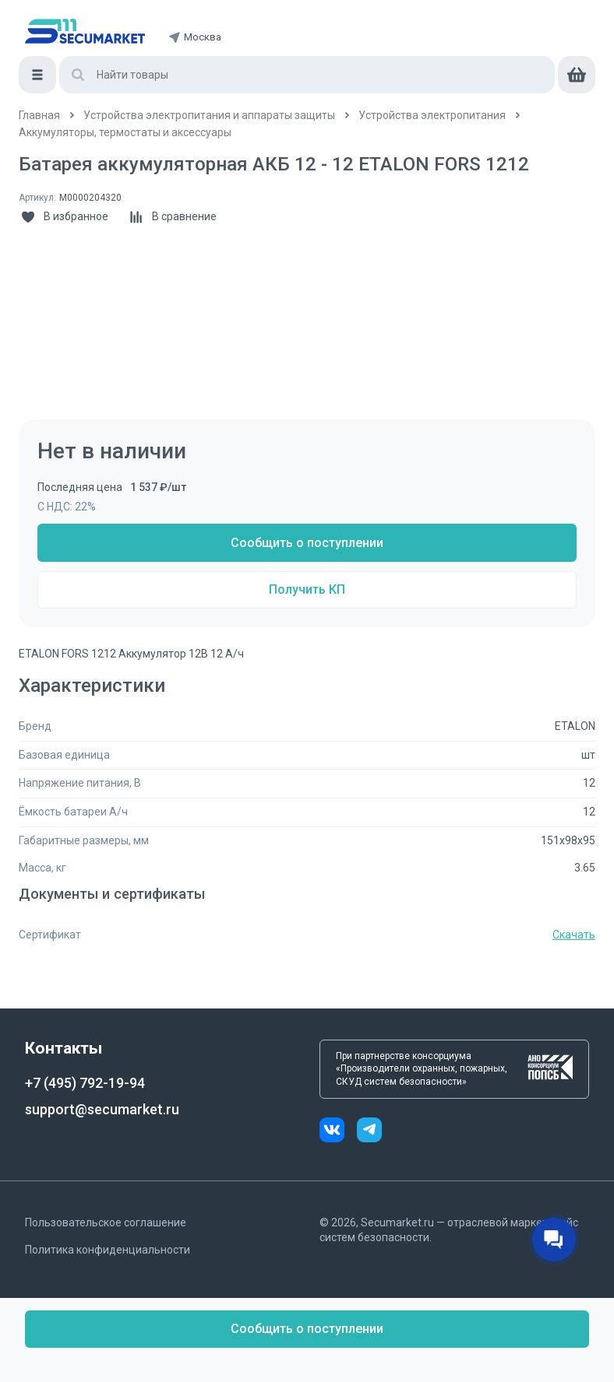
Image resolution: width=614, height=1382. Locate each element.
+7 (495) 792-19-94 (85, 1083)
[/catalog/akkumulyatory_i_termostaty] (125, 133)
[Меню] (37, 74)
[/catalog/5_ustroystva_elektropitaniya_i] (209, 115)
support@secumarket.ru (102, 1109)
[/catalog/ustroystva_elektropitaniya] (432, 115)
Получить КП (307, 589)
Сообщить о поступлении (307, 542)
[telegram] (369, 1131)
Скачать (573, 934)
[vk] (338, 1131)
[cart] (576, 74)
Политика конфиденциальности (107, 1249)
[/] (39, 115)
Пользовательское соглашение (105, 1222)
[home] (85, 31)
